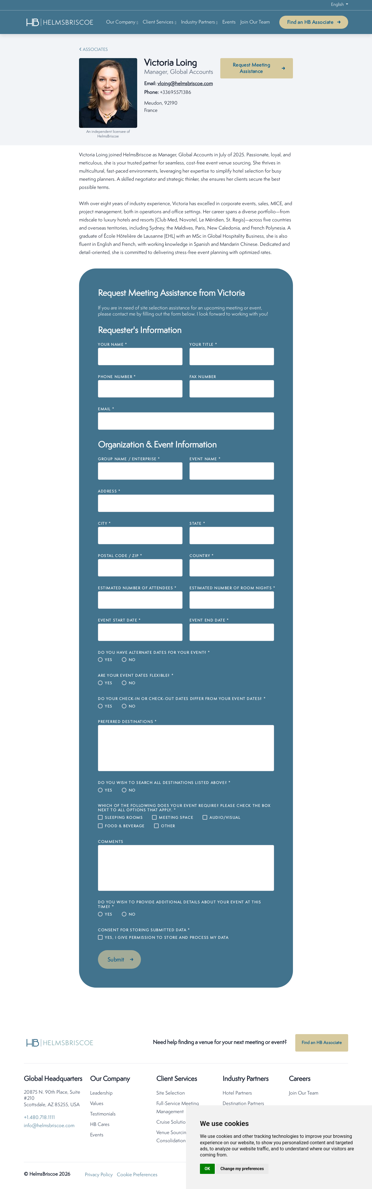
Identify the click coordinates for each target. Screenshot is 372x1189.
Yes (108, 660)
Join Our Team (255, 22)
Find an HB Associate (310, 22)
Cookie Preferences (137, 1174)
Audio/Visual (225, 818)
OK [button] (207, 1168)
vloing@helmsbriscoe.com (185, 83)
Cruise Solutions (173, 1122)
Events (229, 22)
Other (168, 826)
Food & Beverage (125, 826)
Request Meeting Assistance (251, 68)
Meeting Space (176, 818)
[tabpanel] (186, 204)
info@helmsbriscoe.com (49, 1125)
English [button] (338, 5)
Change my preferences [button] (242, 1168)
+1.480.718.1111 (39, 1117)
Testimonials (103, 1114)
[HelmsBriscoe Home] (60, 22)
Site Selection (170, 1093)
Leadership (101, 1093)
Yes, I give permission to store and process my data (167, 938)
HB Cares (100, 1124)
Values (96, 1103)
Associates (95, 50)
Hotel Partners (237, 1093)
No (132, 660)
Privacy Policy (99, 1174)
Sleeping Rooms (124, 818)
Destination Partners (243, 1103)
